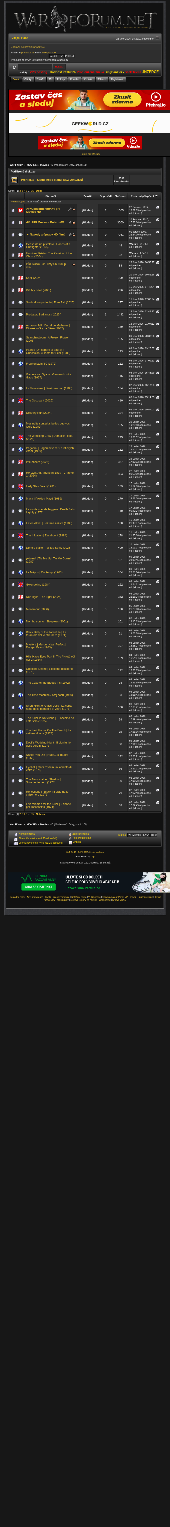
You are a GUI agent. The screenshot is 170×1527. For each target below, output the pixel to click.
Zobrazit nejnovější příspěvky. (28, 46)
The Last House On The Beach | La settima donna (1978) (48, 732)
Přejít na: (121, 835)
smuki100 (81, 164)
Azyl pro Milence (35, 897)
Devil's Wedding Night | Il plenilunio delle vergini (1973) (48, 744)
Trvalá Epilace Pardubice (57, 897)
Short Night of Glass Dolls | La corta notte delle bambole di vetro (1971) (49, 707)
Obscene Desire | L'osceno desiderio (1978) (49, 670)
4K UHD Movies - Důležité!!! (45, 222)
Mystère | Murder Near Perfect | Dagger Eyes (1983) (46, 646)
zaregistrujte (49, 52)
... (29, 190)
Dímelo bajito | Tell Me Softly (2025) (48, 547)
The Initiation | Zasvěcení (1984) (46, 535)
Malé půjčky (63, 900)
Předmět (51, 196)
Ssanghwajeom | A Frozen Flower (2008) (47, 339)
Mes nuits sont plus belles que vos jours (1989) (48, 425)
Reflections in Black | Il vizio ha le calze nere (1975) (47, 793)
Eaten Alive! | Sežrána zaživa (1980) (49, 523)
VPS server (130, 897)
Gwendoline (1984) (38, 584)
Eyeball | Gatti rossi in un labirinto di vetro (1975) (49, 768)
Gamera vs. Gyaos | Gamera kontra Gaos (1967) (48, 376)
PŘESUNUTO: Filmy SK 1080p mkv (46, 265)
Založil (88, 196)
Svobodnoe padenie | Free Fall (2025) (50, 302)
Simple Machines (96, 852)
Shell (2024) (34, 277)
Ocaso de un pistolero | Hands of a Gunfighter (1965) (48, 245)
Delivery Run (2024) (39, 412)
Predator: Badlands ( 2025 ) (43, 314)
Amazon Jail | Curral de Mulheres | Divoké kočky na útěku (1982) (48, 327)
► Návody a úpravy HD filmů (45, 234)
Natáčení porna (78, 897)
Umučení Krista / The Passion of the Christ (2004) (49, 255)
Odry (71, 164)
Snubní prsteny (145, 897)
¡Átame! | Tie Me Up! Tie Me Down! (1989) (48, 560)
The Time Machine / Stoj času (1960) (49, 695)
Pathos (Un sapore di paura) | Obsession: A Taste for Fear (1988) (48, 351)
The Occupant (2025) (39, 400)
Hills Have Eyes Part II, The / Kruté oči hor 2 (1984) (50, 658)
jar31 (24, 201)
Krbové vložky (119, 900)
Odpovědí (106, 196)
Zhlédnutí (120, 196)
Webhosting (105, 900)
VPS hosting (94, 897)
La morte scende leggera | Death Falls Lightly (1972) (50, 511)
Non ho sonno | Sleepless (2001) (47, 621)
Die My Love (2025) (38, 290)
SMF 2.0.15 (71, 852)
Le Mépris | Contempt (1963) (44, 572)
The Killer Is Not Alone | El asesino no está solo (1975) (50, 719)
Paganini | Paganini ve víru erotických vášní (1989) (50, 449)
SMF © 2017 (83, 852)
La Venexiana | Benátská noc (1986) (49, 388)
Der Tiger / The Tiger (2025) (43, 597)
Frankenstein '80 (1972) (41, 363)
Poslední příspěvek (144, 196)
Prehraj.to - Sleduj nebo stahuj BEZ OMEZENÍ (52, 179)
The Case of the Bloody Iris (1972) (48, 682)
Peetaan (15, 201)
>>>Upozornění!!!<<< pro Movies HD (43, 210)
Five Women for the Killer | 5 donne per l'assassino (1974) (48, 805)
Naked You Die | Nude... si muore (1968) (47, 756)
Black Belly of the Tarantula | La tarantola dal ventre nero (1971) (46, 633)
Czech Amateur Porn (112, 897)
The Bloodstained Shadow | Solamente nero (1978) (43, 781)
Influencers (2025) (37, 462)
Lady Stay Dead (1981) (41, 486)
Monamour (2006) (37, 609)
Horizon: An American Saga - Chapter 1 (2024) (50, 474)
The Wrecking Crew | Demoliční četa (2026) (49, 437)
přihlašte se (27, 52)
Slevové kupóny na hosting (83, 900)
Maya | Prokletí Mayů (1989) (44, 498)
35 (32, 190)
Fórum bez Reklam (90, 154)
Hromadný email (17, 897)
